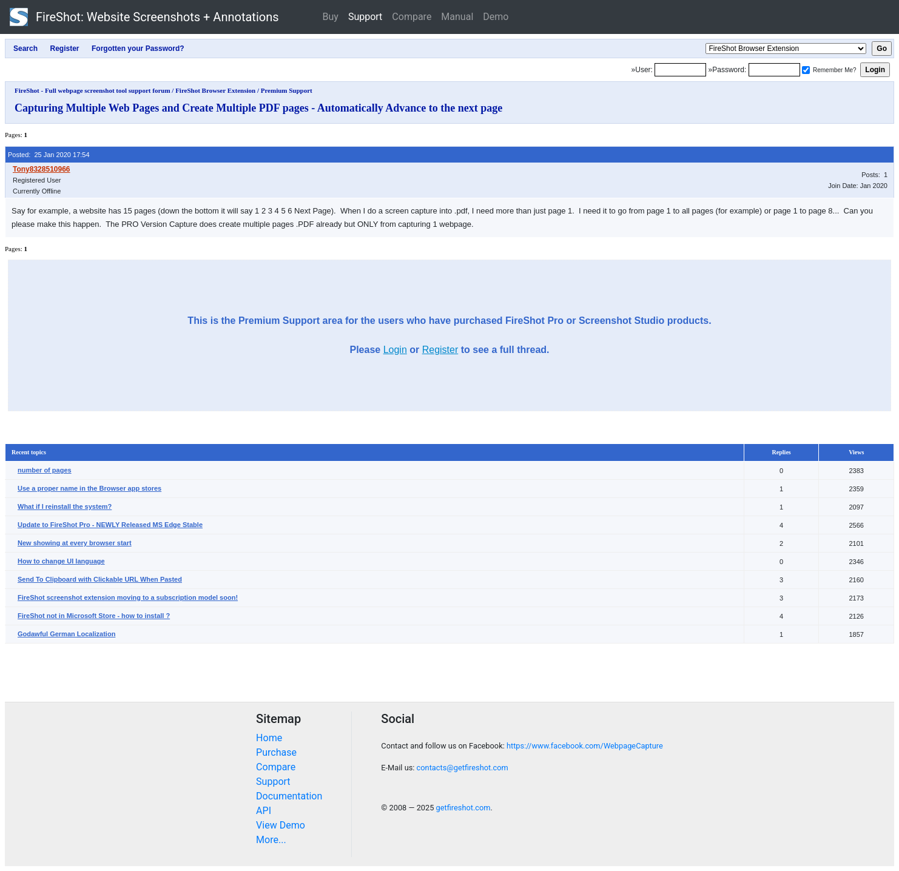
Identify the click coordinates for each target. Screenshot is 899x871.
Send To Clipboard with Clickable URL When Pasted (100, 579)
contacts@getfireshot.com (462, 767)
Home (269, 738)
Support (365, 16)
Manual (457, 16)
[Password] (774, 69)
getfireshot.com (463, 807)
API (263, 810)
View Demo (280, 825)
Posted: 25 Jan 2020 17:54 (49, 154)
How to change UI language (61, 561)
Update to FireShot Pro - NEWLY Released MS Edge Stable (110, 524)
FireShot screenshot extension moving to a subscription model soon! (128, 597)
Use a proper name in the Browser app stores (89, 488)
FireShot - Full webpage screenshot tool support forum (92, 90)
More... (271, 840)
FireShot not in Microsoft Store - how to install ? (94, 615)
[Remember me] (806, 70)
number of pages (45, 470)
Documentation (289, 796)
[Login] (680, 69)
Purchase (276, 752)
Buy (330, 16)
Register (440, 350)
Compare (411, 16)
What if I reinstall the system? (65, 506)
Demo (495, 16)
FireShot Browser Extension (215, 90)
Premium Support (286, 90)
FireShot (144, 17)
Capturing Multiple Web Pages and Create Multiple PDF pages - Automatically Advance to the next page (258, 108)
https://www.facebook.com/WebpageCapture (585, 745)
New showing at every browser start (75, 542)
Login (395, 350)
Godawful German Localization (66, 633)
